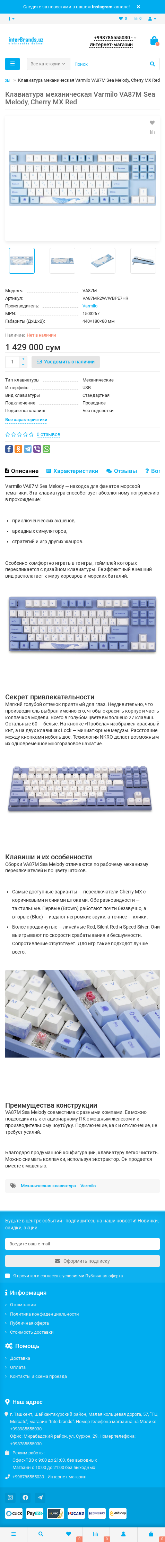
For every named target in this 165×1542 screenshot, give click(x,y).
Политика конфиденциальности (44, 1314)
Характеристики (72, 470)
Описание (21, 470)
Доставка (20, 1358)
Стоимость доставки (32, 1332)
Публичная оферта (29, 1323)
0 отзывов (48, 434)
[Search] (115, 64)
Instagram (102, 6)
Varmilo (89, 305)
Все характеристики (26, 419)
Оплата (18, 1367)
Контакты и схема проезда (38, 1376)
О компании (23, 1304)
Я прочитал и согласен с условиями (64, 1276)
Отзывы (121, 470)
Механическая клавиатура (48, 1185)
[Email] (82, 1244)
